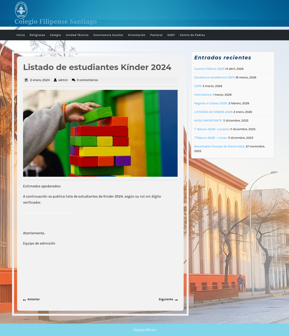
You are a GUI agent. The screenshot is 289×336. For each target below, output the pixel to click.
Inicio (20, 35)
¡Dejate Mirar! (144, 330)
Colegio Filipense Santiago (55, 21)
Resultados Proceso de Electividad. (219, 146)
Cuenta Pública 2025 (209, 69)
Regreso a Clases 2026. (211, 103)
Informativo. (203, 94)
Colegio (55, 35)
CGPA (198, 86)
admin (63, 80)
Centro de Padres (192, 35)
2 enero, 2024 (40, 80)
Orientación (137, 35)
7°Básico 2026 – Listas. (210, 138)
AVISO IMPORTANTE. (208, 120)
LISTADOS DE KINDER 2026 (213, 112)
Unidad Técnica (77, 35)
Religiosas (37, 35)
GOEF (171, 35)
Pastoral (156, 35)
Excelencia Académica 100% (214, 77)
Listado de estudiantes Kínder (48, 213)
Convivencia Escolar (108, 35)
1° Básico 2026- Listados (212, 129)
